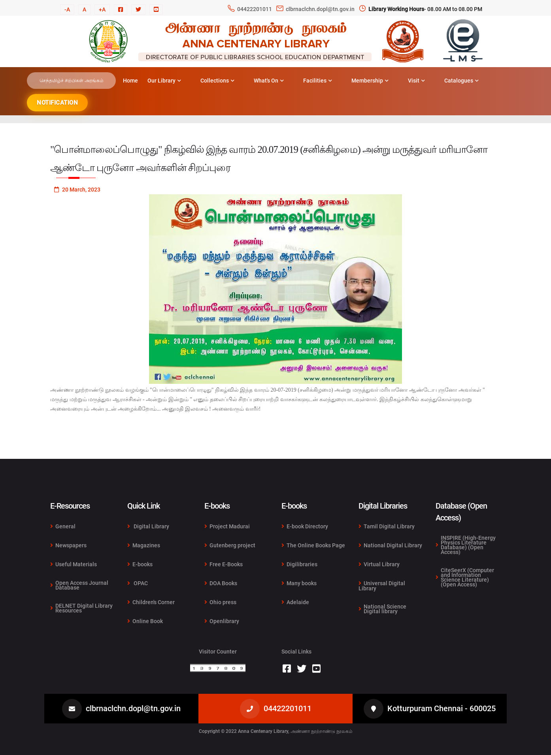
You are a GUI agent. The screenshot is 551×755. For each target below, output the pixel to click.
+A (102, 9)
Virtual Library (379, 564)
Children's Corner (151, 602)
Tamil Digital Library (387, 527)
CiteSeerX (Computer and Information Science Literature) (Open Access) (465, 577)
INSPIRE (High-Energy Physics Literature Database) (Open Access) (466, 545)
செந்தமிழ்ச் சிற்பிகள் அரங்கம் (72, 80)
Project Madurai (227, 527)
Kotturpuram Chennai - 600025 (441, 708)
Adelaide (295, 602)
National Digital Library (390, 545)
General (62, 527)
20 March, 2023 (77, 189)
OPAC (137, 583)
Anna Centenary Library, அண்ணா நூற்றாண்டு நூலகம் (295, 731)
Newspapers (68, 545)
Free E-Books (223, 564)
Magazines (143, 545)
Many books (299, 583)
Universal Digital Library (382, 586)
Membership (370, 80)
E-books (140, 564)
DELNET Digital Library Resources (81, 608)
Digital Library (148, 527)
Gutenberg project (229, 545)
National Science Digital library (382, 608)
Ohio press (220, 602)
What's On (269, 80)
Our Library (164, 80)
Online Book (145, 621)
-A (67, 9)
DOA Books (220, 583)
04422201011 (254, 9)
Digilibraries (299, 564)
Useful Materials (73, 564)
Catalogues (461, 80)
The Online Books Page (313, 545)
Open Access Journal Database (79, 585)
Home (130, 80)
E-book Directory (304, 527)
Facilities (317, 80)
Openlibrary (221, 621)
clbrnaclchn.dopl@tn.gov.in (320, 9)
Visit (416, 80)
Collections (217, 80)
